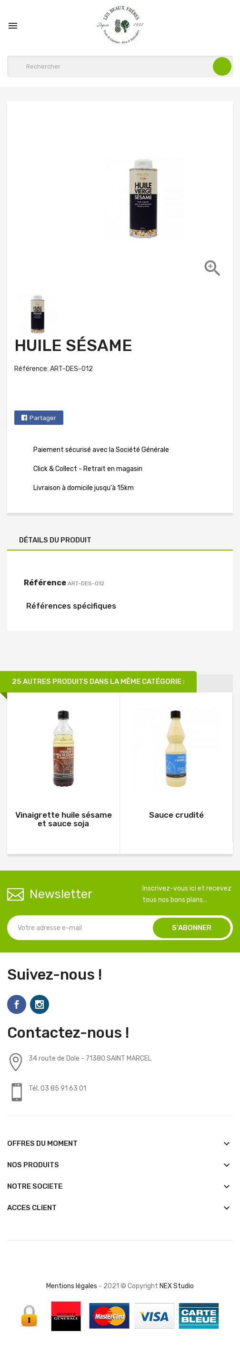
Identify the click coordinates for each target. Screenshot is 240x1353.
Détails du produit (55, 540)
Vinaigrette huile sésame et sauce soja (63, 819)
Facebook (16, 1004)
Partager (43, 417)
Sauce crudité (176, 815)
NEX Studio (177, 1286)
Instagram (39, 1004)
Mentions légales (71, 1286)
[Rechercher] (120, 66)
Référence (45, 582)
